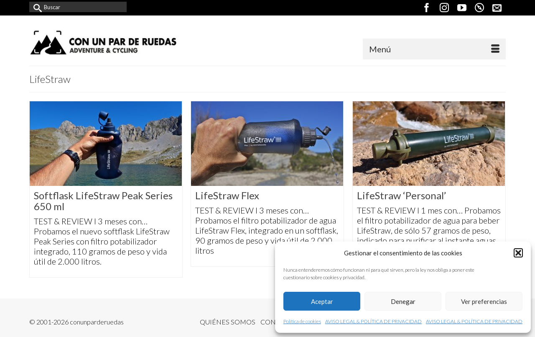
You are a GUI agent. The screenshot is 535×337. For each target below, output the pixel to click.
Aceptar (322, 301)
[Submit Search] (35, 7)
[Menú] (434, 49)
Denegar (403, 301)
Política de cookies (302, 321)
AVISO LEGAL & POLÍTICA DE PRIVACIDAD (373, 321)
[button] (518, 253)
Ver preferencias (484, 301)
